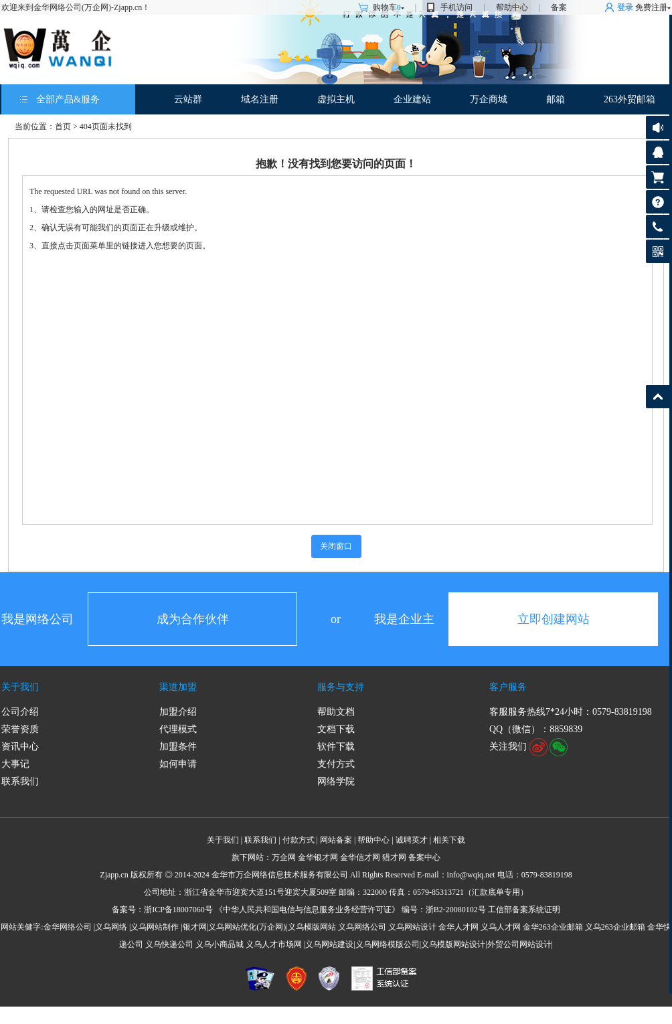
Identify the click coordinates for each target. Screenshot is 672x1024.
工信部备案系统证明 (524, 909)
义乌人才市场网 (274, 944)
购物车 (388, 7)
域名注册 (259, 99)
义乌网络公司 (362, 927)
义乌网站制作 (155, 927)
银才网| (195, 927)
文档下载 (336, 729)
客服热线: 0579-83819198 (657, 230)
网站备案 (336, 840)
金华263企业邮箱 (553, 927)
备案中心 (424, 857)
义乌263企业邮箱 (615, 927)
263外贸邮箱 (629, 99)
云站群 (188, 99)
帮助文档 (336, 712)
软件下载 (336, 747)
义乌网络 (111, 927)
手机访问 (456, 7)
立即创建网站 (553, 619)
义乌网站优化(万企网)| (247, 927)
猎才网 (394, 857)
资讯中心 (20, 747)
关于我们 (20, 687)
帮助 (657, 202)
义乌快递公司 (169, 944)
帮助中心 (512, 7)
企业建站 (412, 99)
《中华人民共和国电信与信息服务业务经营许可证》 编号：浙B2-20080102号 (350, 909)
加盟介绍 (178, 712)
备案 (559, 7)
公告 (657, 127)
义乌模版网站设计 (453, 944)
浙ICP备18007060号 (178, 909)
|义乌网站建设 (328, 944)
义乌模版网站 (312, 927)
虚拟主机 (336, 99)
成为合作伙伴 (193, 619)
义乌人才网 (501, 927)
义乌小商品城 (219, 944)
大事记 (15, 764)
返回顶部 (657, 396)
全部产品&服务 (68, 99)
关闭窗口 (336, 546)
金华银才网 (318, 857)
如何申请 (178, 764)
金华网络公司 (68, 927)
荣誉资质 (20, 729)
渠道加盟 (178, 687)
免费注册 (651, 7)
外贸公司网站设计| (520, 944)
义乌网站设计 (412, 927)
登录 (625, 7)
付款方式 (298, 840)
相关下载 (449, 840)
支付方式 (336, 764)
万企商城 (488, 99)
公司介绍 (20, 712)
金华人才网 (458, 927)
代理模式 (178, 729)
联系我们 (20, 781)
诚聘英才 (412, 840)
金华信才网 (360, 857)
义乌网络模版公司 (387, 944)
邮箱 (555, 99)
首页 (63, 126)
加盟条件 (178, 747)
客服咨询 (657, 152)
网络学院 (336, 781)
